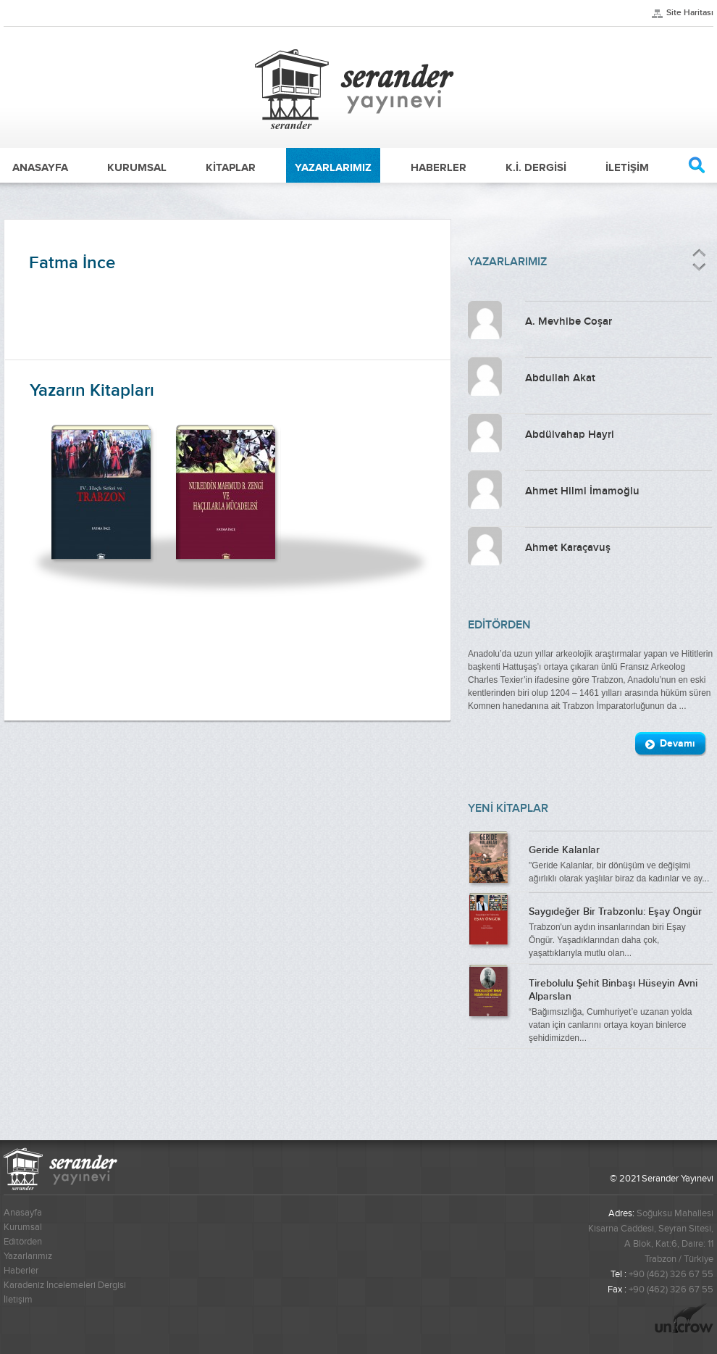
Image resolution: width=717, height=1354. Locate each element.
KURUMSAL (137, 167)
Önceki (699, 253)
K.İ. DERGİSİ (536, 167)
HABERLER (438, 167)
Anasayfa (23, 1213)
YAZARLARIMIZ (333, 167)
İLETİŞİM (627, 167)
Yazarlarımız (28, 1256)
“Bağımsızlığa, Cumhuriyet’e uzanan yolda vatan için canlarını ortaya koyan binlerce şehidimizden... (621, 1009)
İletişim (18, 1300)
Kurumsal (23, 1227)
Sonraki (698, 267)
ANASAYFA (40, 167)
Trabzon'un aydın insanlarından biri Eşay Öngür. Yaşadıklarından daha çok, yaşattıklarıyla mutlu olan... (621, 930)
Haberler (21, 1271)
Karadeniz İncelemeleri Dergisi (65, 1285)
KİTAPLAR (231, 167)
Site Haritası (689, 12)
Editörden (23, 1242)
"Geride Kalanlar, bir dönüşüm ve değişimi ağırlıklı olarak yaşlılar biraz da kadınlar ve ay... (621, 863)
